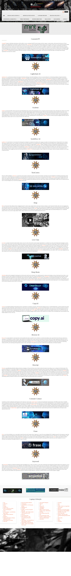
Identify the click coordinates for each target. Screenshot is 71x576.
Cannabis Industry (42, 15)
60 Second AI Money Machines (26, 502)
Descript (3, 368)
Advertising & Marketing (10, 19)
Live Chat (43, 245)
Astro (4, 502)
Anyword (18, 469)
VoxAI (4, 510)
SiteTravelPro (60, 517)
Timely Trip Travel (24, 19)
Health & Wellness (55, 15)
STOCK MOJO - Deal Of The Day (27, 522)
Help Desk (60, 248)
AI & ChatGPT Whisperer (44, 502)
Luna (59, 503)
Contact (65, 19)
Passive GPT (42, 506)
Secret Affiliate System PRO (44, 513)
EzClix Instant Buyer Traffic (44, 515)
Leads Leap (5, 521)
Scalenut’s (45, 115)
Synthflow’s (39, 144)
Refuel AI (59, 508)
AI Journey (60, 502)
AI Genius (23, 508)
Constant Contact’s (34, 404)
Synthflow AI (4, 142)
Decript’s (65, 375)
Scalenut (3, 110)
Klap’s (36, 208)
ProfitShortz (5, 516)
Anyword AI (5, 464)
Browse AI (33, 341)
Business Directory (37, 19)
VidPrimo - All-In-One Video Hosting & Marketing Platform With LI (64, 515)
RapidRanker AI (24, 507)
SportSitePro (42, 519)
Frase (3, 434)
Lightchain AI (24, 78)
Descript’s (5, 375)
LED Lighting (57, 19)
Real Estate (48, 19)
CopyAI (3, 306)
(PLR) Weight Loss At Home (8, 520)
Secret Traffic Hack (61, 513)
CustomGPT (4, 43)
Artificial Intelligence (29, 15)
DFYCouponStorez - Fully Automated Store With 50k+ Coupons (26, 518)
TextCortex (14, 175)
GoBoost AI (5, 503)
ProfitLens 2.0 (5, 507)
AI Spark (4, 506)
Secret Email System (24, 515)
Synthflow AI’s (29, 149)
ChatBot (10, 248)
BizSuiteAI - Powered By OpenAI (63, 509)
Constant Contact (34, 401)
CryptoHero (60, 521)
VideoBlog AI (42, 507)
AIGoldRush (42, 508)
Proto (59, 519)
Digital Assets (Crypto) (14, 15)
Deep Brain (4, 275)
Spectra (59, 520)
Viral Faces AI (23, 503)
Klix (40, 514)
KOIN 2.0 (23, 514)
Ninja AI (41, 503)
